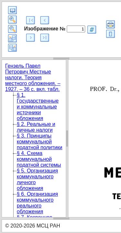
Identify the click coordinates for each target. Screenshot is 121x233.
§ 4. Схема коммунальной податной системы (39, 159)
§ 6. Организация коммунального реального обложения (37, 202)
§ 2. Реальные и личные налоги (36, 127)
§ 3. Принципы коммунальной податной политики (39, 141)
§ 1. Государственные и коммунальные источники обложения (38, 106)
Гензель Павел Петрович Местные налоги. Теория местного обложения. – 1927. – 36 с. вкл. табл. (32, 77)
